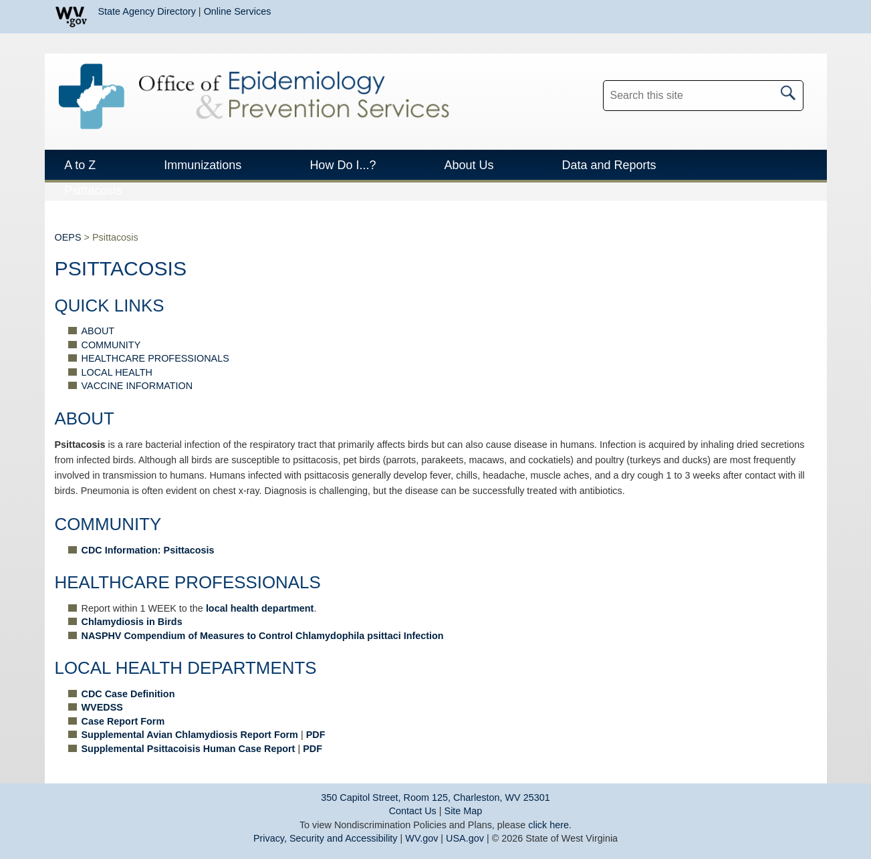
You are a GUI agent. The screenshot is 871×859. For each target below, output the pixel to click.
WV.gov (421, 838)
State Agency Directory (147, 11)
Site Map (464, 811)
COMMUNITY (111, 345)
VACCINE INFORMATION (137, 385)
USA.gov (465, 838)
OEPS (68, 237)
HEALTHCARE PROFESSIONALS (155, 358)
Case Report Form (123, 721)
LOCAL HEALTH (117, 372)
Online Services (237, 11)
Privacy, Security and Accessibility (325, 838)
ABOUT (98, 331)
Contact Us (413, 811)
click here (548, 825)
